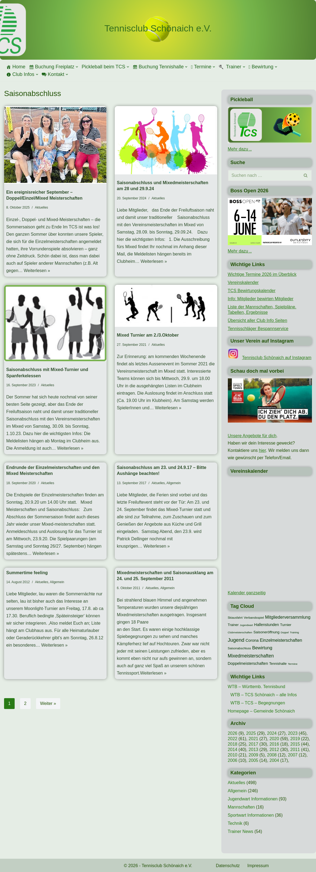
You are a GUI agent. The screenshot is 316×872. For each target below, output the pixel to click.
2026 (233, 733)
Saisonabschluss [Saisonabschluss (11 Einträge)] (239, 648)
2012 (274, 749)
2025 (251, 733)
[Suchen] (264, 175)
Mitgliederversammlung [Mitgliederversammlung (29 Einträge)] (287, 616)
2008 (272, 754)
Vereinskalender (243, 282)
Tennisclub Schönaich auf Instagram (277, 357)
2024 (272, 733)
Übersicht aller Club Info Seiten (258, 320)
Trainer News (241, 831)
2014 (233, 749)
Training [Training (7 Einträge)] (294, 632)
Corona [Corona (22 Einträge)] (251, 640)
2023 (293, 733)
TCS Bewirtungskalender (252, 290)
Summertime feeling (27, 574)
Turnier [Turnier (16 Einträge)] (285, 624)
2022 (233, 738)
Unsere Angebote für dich (252, 435)
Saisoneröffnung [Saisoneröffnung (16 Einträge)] (266, 632)
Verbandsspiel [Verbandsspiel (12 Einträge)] (254, 617)
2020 (274, 738)
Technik (235, 823)
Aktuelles (41, 207)
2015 (296, 744)
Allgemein (174, 484)
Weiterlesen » (37, 271)
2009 (253, 754)
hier (262, 450)
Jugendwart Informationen (253, 798)
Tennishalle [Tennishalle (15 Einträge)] (277, 664)
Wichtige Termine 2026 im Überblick (262, 274)
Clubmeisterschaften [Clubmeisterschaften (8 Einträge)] (240, 632)
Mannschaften (241, 806)
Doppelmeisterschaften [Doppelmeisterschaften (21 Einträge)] (248, 663)
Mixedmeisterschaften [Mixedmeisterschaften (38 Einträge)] (251, 655)
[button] (77, 67)
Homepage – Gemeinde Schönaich (261, 710)
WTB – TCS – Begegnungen (258, 702)
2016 (274, 744)
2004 (274, 760)
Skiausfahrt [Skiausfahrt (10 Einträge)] (235, 617)
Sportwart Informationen (251, 815)
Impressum (258, 865)
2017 (253, 744)
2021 (253, 738)
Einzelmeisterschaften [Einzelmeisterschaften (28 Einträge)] (281, 639)
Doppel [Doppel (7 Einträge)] (285, 632)
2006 (233, 760)
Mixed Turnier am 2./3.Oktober (148, 335)
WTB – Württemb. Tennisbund (257, 686)
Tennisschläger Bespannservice (258, 328)
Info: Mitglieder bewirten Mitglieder (261, 298)
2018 (233, 744)
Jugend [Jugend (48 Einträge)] (236, 639)
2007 (293, 754)
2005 (253, 760)
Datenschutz (228, 865)
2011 (296, 749)
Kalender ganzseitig (247, 592)
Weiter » (48, 706)
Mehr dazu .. (240, 149)
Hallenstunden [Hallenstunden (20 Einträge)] (266, 624)
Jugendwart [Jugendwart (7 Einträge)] (246, 625)
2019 (296, 738)
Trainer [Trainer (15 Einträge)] (233, 624)
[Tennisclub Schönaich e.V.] (158, 28)
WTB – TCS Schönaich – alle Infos (264, 694)
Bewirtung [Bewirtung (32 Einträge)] (262, 647)
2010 (233, 754)
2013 (253, 749)
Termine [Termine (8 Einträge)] (292, 663)
